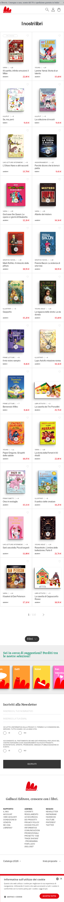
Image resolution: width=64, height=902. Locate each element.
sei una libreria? (7, 826)
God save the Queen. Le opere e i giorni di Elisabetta (15, 215)
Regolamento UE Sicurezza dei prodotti (31, 817)
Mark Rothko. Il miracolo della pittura (16, 264)
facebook (51, 817)
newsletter (52, 812)
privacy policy (31, 823)
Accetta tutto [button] (49, 896)
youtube (50, 820)
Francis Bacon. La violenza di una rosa (47, 264)
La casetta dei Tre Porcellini (47, 406)
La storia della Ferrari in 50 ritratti (46, 454)
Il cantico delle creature (45, 501)
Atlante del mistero (43, 214)
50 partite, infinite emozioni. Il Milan (16, 72)
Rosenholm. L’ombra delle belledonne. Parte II (46, 549)
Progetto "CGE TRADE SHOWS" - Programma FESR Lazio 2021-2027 (31, 841)
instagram (51, 814)
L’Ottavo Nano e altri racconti (15, 165)
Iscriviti (32, 764)
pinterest (51, 823)
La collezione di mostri (45, 119)
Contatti (28, 812)
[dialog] (32, 889)
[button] (13, 896)
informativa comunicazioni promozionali (31, 830)
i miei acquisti (10, 817)
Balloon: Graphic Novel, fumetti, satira (17, 677)
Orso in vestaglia (10, 501)
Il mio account (7, 813)
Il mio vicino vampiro (11, 360)
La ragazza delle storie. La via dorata (48, 313)
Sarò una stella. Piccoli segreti (16, 547)
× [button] (61, 879)
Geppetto (7, 311)
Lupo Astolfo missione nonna (48, 360)
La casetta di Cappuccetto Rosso (46, 597)
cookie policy (31, 825)
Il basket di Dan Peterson (14, 596)
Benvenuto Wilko (10, 406)
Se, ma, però (8, 119)
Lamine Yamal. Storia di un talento (46, 72)
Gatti (35, 669)
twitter (50, 825)
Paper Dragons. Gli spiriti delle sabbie (14, 454)
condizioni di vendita (9, 821)
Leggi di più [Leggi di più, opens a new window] (43, 889)
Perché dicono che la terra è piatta (47, 167)
